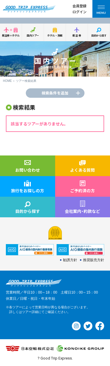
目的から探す (98, 35)
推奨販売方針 (93, 260)
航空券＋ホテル (11, 35)
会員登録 (79, 5)
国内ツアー (33, 35)
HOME (7, 80)
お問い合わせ (27, 170)
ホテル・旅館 (54, 35)
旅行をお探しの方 (27, 190)
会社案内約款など (82, 211)
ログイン (79, 11)
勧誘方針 (70, 260)
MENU (101, 10)
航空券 (77, 35)
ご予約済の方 (82, 190)
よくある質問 (82, 170)
